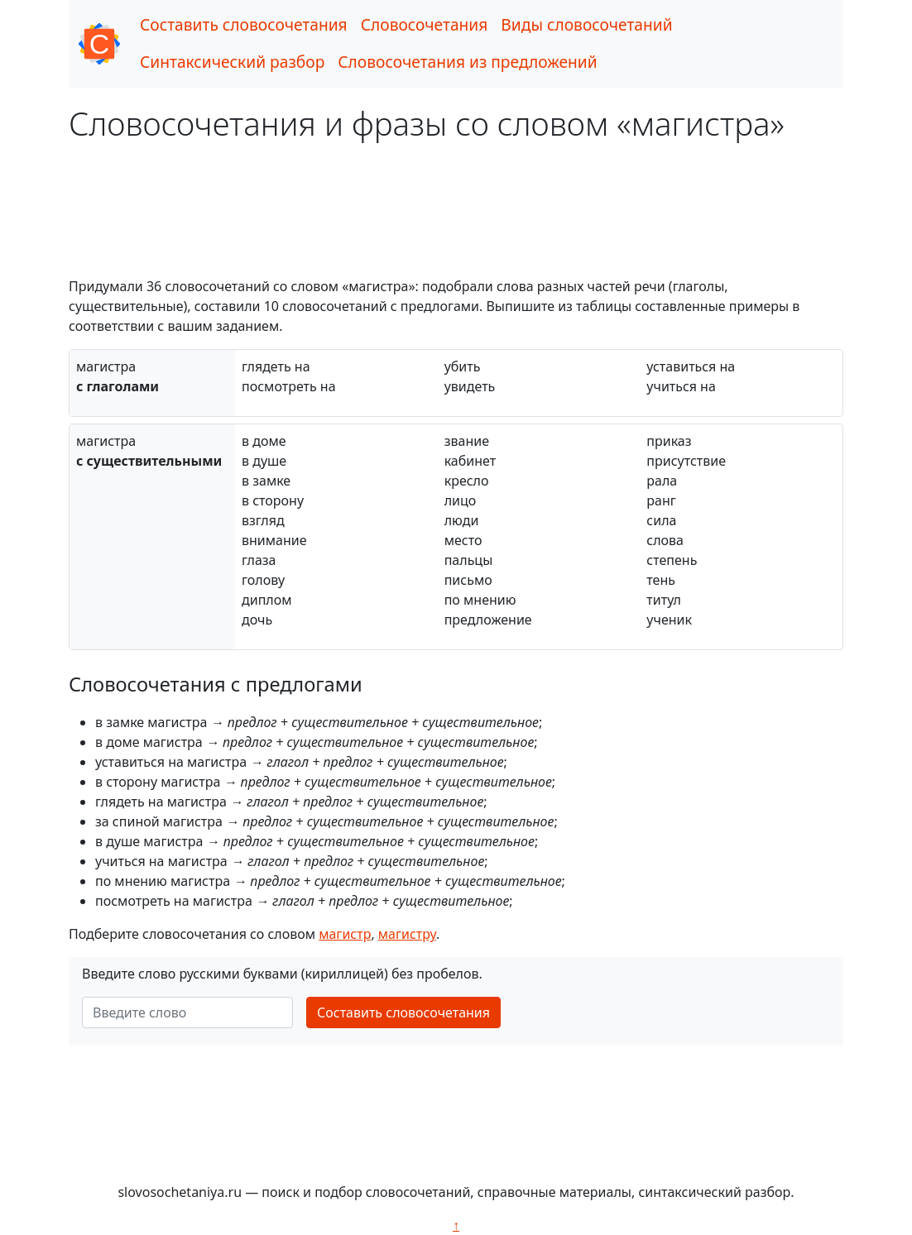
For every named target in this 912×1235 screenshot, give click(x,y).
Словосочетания (424, 24)
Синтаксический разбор (232, 61)
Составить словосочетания (244, 24)
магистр (345, 934)
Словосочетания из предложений (467, 61)
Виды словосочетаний (586, 24)
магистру (407, 934)
